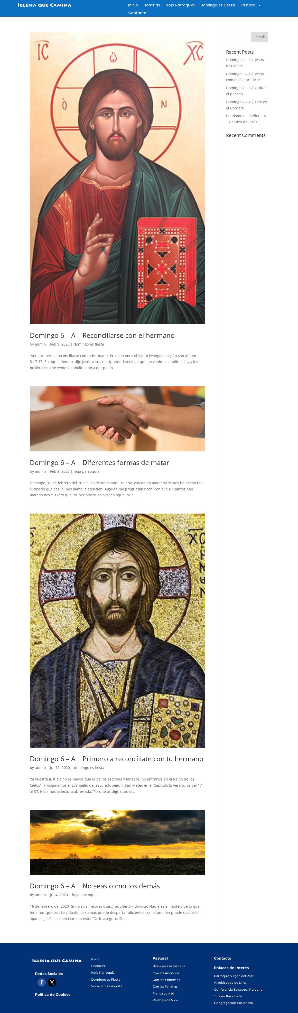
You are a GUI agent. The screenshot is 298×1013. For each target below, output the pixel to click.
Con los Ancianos (166, 973)
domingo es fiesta (89, 344)
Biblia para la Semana (169, 966)
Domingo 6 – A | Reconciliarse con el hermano (102, 335)
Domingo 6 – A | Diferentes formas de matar (99, 462)
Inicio (133, 5)
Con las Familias (165, 986)
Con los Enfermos (166, 980)
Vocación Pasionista (106, 986)
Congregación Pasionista (233, 1003)
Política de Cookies (52, 994)
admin (40, 344)
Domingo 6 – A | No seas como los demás (95, 885)
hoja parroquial (87, 471)
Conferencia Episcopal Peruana (238, 989)
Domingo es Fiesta (217, 5)
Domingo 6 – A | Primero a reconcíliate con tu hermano (116, 758)
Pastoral (248, 5)
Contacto (137, 13)
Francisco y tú (163, 993)
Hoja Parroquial (180, 5)
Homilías (152, 5)
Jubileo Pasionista (228, 996)
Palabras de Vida (165, 1000)
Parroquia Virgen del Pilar (234, 976)
